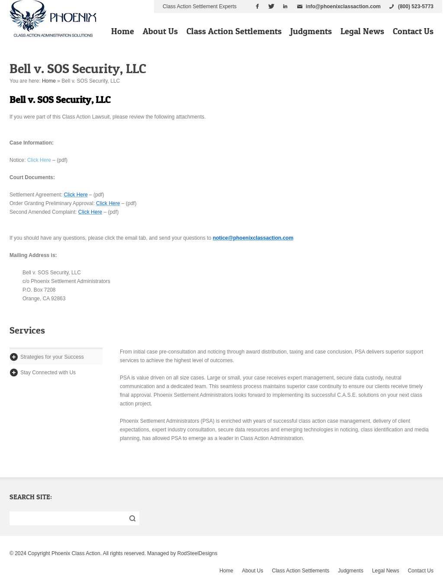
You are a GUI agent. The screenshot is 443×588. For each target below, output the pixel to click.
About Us (160, 31)
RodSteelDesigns (197, 553)
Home (122, 31)
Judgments (311, 31)
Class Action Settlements (234, 31)
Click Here (39, 160)
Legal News (362, 31)
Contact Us (413, 31)
